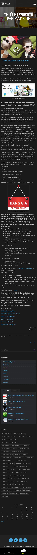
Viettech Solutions (8, 335)
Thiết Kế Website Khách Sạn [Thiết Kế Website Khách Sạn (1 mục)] (23, 478)
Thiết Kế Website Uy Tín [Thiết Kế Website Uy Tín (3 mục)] (25, 487)
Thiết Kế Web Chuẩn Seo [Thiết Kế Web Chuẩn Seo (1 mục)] (7, 454)
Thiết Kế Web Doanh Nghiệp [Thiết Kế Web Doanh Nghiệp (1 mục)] (21, 454)
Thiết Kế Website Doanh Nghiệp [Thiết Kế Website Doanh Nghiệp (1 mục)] (23, 469)
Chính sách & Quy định (8, 362)
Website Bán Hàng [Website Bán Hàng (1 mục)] (14, 493)
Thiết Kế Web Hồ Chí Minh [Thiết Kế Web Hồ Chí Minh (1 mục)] (7, 460)
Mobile (4, 373)
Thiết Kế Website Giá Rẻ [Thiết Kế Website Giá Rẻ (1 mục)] (7, 475)
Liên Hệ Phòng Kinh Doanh (25, 268)
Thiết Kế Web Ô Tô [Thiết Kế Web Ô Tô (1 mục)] (27, 490)
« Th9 (2, 521)
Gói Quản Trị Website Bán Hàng (16, 413)
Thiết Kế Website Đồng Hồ (14, 407)
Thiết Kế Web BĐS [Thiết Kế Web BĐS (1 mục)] (6, 451)
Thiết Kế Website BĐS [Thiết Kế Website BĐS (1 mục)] (6, 466)
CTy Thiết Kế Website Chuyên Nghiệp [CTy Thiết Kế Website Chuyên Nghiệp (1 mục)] (10, 439)
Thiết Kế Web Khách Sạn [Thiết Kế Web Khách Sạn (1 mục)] (20, 460)
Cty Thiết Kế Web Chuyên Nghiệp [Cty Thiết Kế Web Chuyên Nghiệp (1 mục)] (25, 436)
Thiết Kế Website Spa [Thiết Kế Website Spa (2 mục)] (19, 484)
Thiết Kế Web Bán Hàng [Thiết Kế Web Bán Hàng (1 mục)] (23, 448)
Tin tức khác (18, 335)
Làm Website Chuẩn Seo (7, 322)
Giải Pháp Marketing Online (8, 311)
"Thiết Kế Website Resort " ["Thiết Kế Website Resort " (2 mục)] (19, 433)
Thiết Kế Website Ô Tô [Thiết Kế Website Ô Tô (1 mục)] (7, 490)
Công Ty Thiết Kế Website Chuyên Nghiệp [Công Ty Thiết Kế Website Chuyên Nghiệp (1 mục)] (11, 445)
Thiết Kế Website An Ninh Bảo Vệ (16, 401)
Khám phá (5, 370)
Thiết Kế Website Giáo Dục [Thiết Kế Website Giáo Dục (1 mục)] (21, 472)
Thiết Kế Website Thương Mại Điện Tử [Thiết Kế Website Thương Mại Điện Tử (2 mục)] (10, 487)
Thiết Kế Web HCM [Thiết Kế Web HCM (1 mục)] (29, 457)
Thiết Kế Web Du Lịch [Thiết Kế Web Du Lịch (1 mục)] (6, 457)
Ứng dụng (5, 382)
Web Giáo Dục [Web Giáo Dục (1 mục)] (5, 493)
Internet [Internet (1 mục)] (14, 448)
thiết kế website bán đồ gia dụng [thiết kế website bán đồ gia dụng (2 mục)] (23, 463)
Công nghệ (5, 364)
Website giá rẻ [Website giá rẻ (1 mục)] (5, 496)
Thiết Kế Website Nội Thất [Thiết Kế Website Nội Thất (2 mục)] (21, 481)
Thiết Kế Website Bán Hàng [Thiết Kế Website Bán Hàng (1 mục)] (8, 463)
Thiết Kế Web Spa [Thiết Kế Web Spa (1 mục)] (17, 490)
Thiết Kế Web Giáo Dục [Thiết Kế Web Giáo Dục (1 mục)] (18, 457)
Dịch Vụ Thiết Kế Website (7, 319)
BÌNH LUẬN (15, 390)
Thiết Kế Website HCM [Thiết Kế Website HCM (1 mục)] (19, 475)
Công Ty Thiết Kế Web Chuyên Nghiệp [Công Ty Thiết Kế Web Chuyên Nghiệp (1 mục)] (10, 442)
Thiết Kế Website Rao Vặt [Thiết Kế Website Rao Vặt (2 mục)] (7, 484)
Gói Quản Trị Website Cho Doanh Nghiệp (18, 419)
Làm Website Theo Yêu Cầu (8, 324)
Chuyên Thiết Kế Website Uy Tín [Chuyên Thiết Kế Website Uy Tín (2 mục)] (9, 436)
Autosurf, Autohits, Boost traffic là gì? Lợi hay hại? (21, 395)
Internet (5, 367)
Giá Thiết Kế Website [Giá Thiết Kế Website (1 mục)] (6, 448)
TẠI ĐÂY (15, 290)
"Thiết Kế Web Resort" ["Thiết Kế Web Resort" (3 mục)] (6, 433)
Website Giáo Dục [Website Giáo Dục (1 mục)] (24, 493)
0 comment (28, 335)
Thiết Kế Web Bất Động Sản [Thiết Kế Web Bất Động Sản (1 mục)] (17, 451)
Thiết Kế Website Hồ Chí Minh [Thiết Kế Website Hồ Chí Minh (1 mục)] (8, 478)
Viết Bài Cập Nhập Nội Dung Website (10, 313)
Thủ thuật (5, 376)
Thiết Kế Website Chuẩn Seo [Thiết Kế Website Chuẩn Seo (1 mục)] (8, 469)
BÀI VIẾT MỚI (6, 390)
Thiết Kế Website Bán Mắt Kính (15, 61)
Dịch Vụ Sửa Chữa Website (8, 316)
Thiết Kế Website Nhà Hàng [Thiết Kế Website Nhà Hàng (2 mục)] (8, 481)
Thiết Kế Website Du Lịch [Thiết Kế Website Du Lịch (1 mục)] (7, 472)
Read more (3, 336)
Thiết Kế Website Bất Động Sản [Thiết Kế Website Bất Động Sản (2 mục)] (20, 466)
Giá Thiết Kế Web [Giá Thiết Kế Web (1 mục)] (26, 445)
